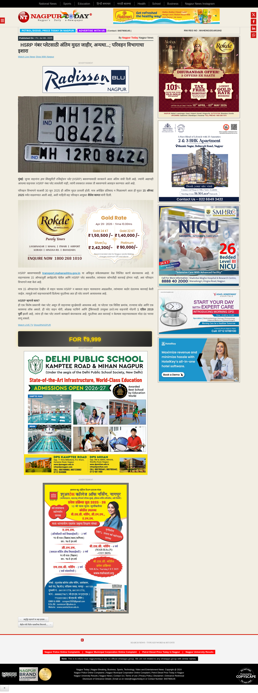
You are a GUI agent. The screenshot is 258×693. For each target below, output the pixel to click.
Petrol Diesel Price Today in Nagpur (161, 652)
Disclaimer (159, 676)
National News (48, 3)
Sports (67, 3)
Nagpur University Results (200, 652)
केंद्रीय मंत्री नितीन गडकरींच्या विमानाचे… (35, 624)
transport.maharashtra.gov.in (61, 273)
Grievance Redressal (174, 676)
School (156, 3)
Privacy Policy (145, 676)
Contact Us (119, 676)
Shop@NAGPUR (42, 325)
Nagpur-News (105, 676)
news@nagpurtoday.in (134, 679)
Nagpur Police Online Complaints (62, 652)
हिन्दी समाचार (104, 3)
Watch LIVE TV (25, 325)
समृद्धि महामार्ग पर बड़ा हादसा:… (33, 619)
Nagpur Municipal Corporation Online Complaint (111, 652)
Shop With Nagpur (45, 56)
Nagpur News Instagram (200, 3)
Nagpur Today (130, 37)
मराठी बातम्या (124, 3)
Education (84, 3)
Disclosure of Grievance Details (97, 679)
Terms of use (131, 676)
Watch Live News (26, 56)
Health (141, 3)
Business (172, 3)
